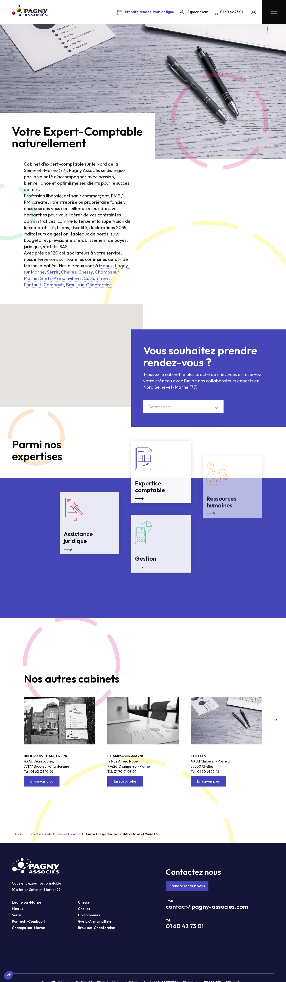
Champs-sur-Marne (125, 756)
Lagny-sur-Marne (26, 902)
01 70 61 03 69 (125, 771)
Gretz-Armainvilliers (95, 921)
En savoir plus (41, 781)
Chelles (198, 756)
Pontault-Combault (28, 921)
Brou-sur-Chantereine (46, 756)
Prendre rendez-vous (187, 886)
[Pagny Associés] (30, 15)
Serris (17, 915)
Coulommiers (89, 915)
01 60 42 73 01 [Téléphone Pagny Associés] (185, 926)
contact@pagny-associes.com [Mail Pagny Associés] (207, 906)
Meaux (17, 908)
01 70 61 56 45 (208, 771)
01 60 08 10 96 (41, 771)
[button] (19, 347)
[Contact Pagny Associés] (253, 13)
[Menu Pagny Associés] (274, 12)
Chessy (84, 902)
